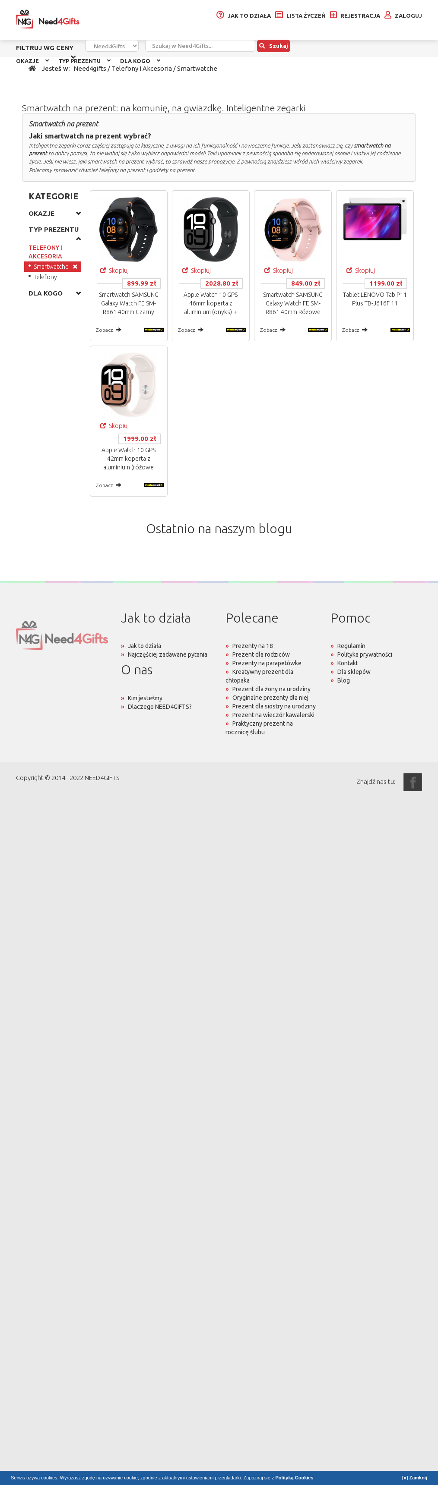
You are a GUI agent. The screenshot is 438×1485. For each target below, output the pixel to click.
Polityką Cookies (295, 1477)
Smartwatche (51, 266)
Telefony (45, 277)
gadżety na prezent (172, 170)
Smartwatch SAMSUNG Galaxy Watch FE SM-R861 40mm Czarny (129, 303)
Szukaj (273, 46)
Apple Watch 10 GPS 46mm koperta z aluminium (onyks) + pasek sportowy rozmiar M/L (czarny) (211, 312)
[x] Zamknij (414, 1477)
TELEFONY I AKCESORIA (45, 252)
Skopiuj (114, 270)
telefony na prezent (122, 170)
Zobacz (108, 330)
